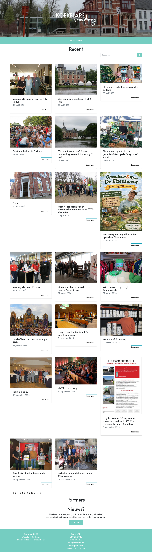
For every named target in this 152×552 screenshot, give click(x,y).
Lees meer (45, 109)
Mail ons (76, 522)
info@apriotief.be (76, 542)
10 (32, 493)
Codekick (36, 536)
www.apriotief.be (76, 545)
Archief (79, 40)
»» (41, 493)
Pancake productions (35, 539)
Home (71, 40)
